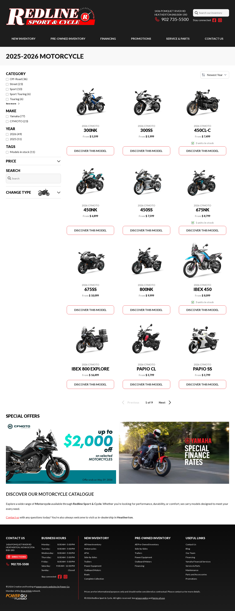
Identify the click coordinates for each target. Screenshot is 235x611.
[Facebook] (214, 20)
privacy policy (142, 598)
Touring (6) (16, 99)
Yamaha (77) (17, 116)
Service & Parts (178, 38)
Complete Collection (94, 578)
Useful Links (195, 538)
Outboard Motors (92, 570)
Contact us (12, 517)
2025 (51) (16, 139)
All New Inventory (92, 544)
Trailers (88, 561)
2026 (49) (16, 134)
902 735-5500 (172, 19)
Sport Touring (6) (20, 94)
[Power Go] (38, 597)
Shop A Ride (26, 591)
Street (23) (16, 84)
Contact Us (214, 38)
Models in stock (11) (22, 152)
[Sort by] (214, 75)
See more (13, 103)
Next (165, 402)
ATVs (86, 553)
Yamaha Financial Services (198, 561)
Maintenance (192, 570)
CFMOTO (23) (19, 121)
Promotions (141, 38)
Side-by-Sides (90, 557)
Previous (130, 402)
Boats (87, 574)
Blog (188, 548)
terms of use (159, 598)
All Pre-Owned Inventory (147, 544)
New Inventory (23, 38)
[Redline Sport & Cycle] (50, 17)
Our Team (190, 553)
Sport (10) (16, 89)
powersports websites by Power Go (52, 586)
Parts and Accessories (196, 574)
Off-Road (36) (18, 79)
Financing (108, 38)
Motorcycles (90, 548)
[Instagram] (220, 20)
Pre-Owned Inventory (68, 38)
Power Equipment (92, 566)
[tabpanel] (58, 557)
